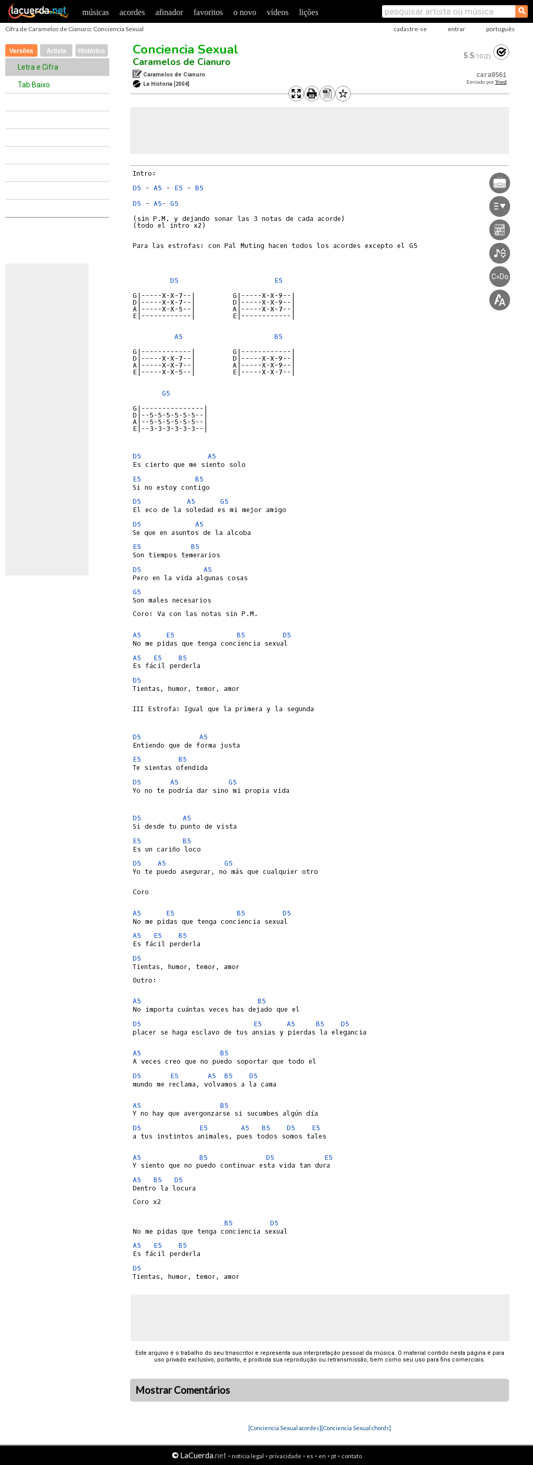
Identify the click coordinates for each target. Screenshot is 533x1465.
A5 (158, 188)
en (322, 1456)
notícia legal (248, 1456)
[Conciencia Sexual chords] (356, 1427)
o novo (245, 12)
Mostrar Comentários (182, 1390)
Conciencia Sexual (185, 49)
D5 (137, 188)
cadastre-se (410, 29)
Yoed (500, 82)
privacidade (285, 1456)
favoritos (208, 12)
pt (333, 1456)
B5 (199, 188)
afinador (169, 12)
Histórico (91, 51)
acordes (132, 12)
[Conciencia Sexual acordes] (284, 1427)
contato (351, 1456)
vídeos (278, 12)
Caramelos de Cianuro (182, 62)
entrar (456, 29)
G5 (174, 203)
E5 (178, 188)
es (310, 1456)
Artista (56, 51)
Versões (21, 51)
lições (308, 12)
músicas (95, 12)
